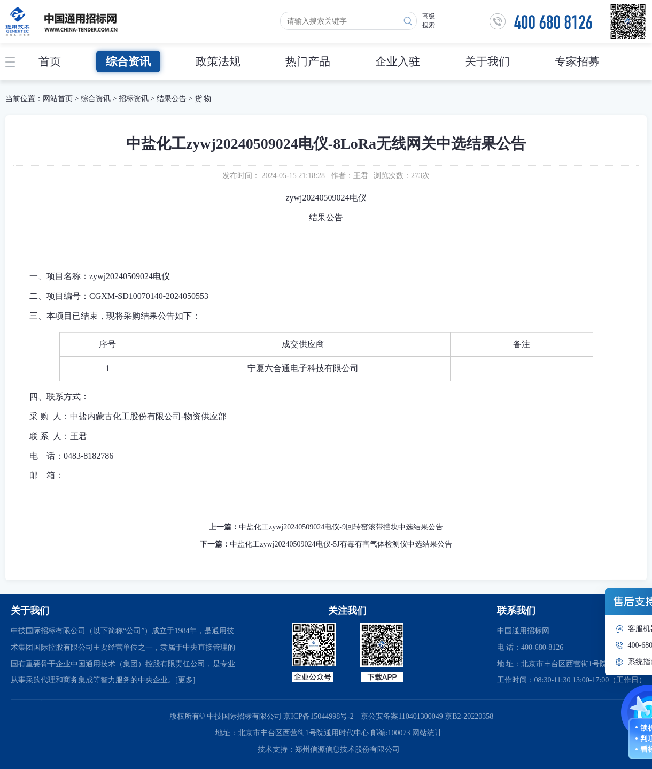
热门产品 (307, 61)
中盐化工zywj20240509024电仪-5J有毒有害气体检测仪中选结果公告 (341, 544)
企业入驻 (397, 61)
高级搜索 (428, 20)
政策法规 (218, 61)
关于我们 (487, 61)
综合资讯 (128, 61)
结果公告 (172, 99)
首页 (49, 61)
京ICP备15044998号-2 (318, 716)
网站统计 (427, 733)
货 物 (203, 99)
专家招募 (577, 61)
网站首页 (58, 99)
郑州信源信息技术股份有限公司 (347, 749)
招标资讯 (135, 99)
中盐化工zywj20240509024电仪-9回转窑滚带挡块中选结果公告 (341, 527)
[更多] (185, 680)
